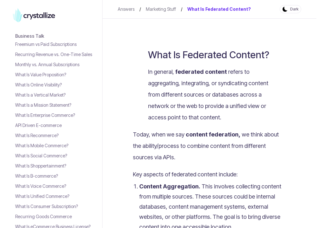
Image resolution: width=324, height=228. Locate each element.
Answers (126, 9)
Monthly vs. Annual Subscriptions (47, 64)
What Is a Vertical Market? (40, 95)
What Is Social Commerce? (41, 155)
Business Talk (29, 36)
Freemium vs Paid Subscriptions (46, 44)
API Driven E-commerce (38, 125)
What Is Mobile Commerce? (41, 145)
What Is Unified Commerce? (42, 196)
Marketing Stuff (161, 9)
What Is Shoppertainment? (40, 165)
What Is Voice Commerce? (40, 186)
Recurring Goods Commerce (43, 216)
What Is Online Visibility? (38, 84)
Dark (294, 9)
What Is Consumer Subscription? (46, 206)
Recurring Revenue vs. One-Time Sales (53, 54)
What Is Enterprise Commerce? (45, 115)
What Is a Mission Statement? (43, 105)
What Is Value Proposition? (40, 74)
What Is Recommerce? (37, 135)
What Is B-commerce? (36, 176)
